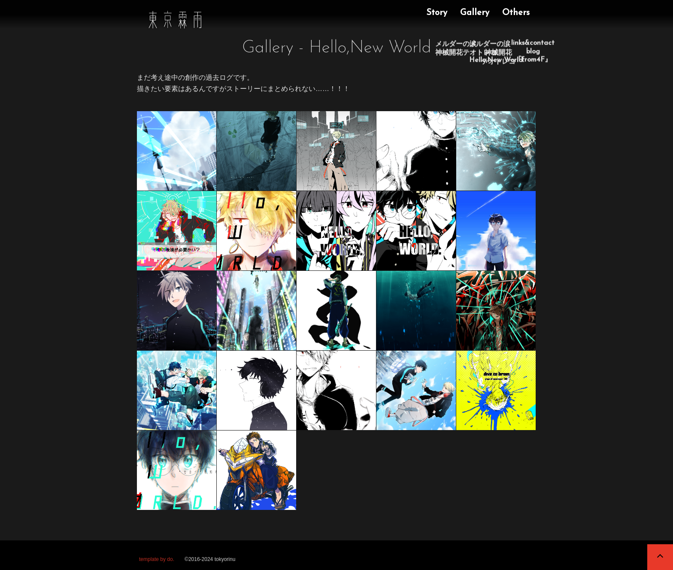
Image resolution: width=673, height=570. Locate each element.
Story (436, 13)
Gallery (474, 13)
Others (516, 13)
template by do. (156, 559)
